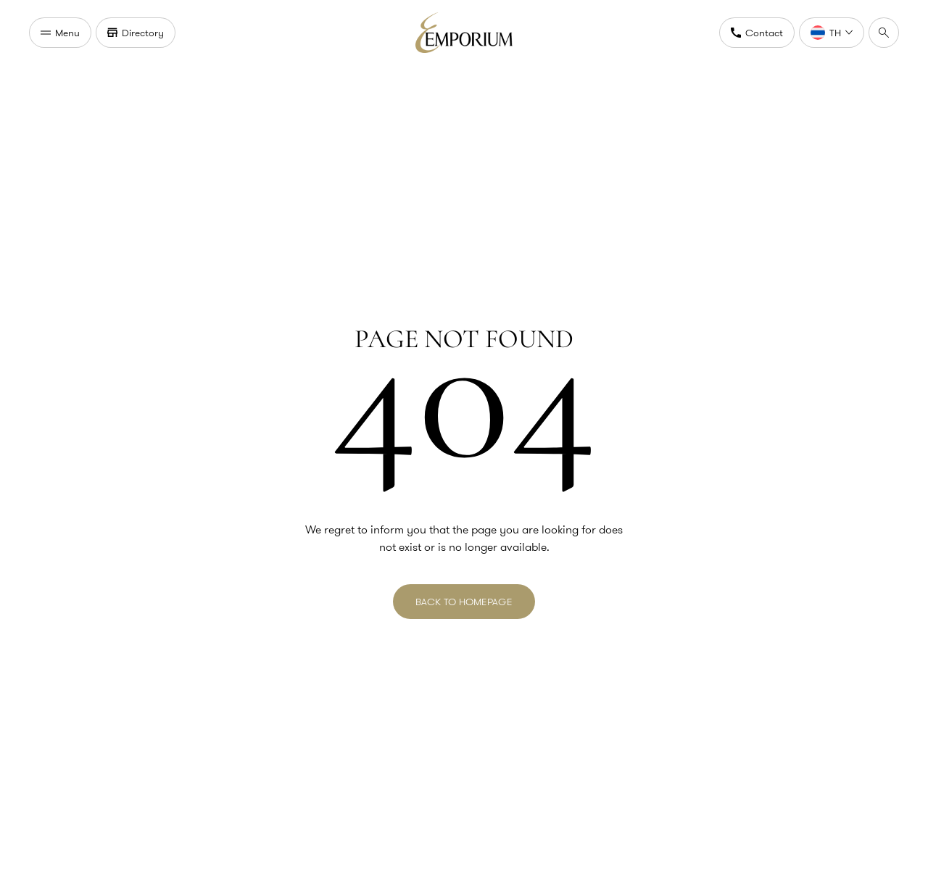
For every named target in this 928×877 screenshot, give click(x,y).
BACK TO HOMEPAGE (464, 601)
